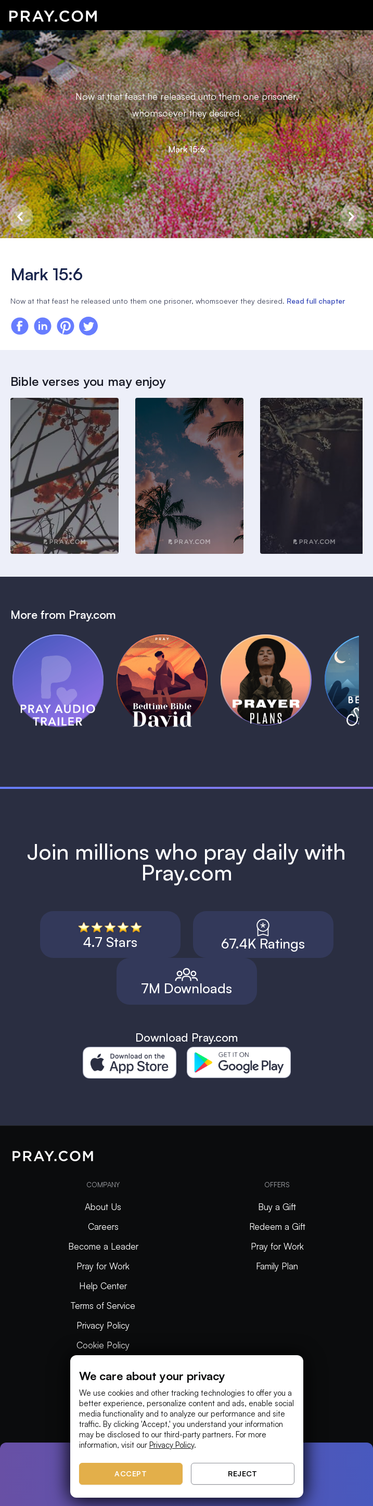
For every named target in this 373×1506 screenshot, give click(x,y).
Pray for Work (103, 1266)
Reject (242, 1473)
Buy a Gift (277, 1206)
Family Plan (277, 1266)
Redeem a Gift (277, 1226)
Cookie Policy (103, 1345)
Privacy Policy (103, 1325)
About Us (103, 1206)
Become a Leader (103, 1246)
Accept (130, 1473)
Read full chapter (316, 300)
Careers (103, 1226)
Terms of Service (103, 1305)
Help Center (103, 1285)
